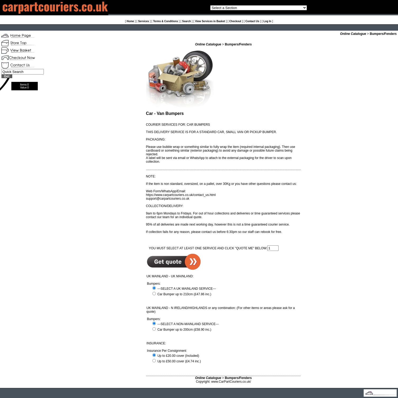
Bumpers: (154, 283)
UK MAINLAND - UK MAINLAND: (170, 276)
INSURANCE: (156, 343)
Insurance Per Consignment (166, 351)
